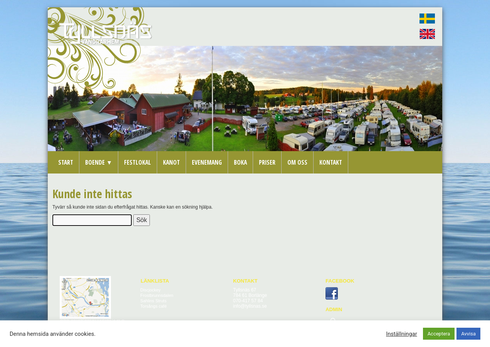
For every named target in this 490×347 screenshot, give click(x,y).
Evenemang (207, 162)
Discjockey (150, 290)
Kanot (171, 162)
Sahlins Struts (153, 300)
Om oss (297, 162)
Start (65, 162)
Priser (267, 162)
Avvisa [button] (468, 334)
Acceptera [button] (439, 334)
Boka (240, 162)
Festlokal (137, 162)
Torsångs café (153, 306)
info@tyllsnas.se (250, 306)
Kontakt (330, 162)
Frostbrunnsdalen (156, 295)
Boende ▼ (98, 162)
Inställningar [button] (401, 333)
